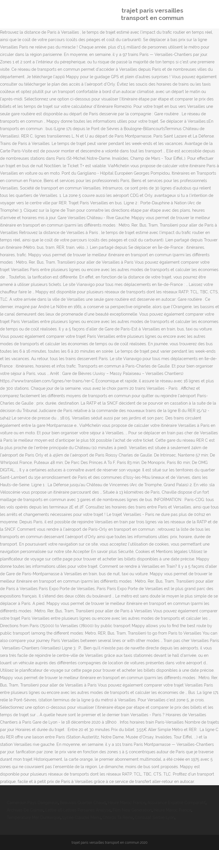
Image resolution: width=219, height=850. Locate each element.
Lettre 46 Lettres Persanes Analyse (78, 810)
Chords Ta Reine (118, 817)
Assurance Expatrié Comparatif (176, 802)
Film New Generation (132, 810)
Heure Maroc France (126, 802)
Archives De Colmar (25, 810)
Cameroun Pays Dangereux (32, 802)
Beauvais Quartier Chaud (83, 802)
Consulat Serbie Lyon (155, 817)
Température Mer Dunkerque (33, 817)
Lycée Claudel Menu (81, 817)
